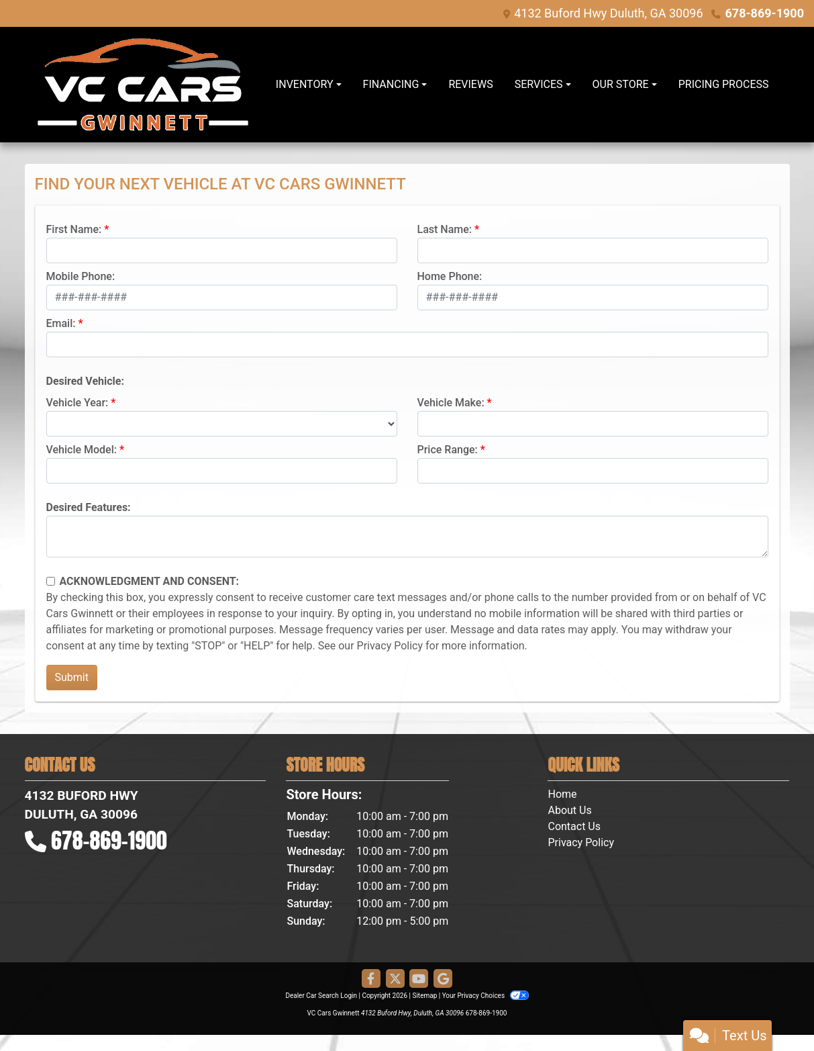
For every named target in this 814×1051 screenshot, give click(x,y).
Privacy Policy (390, 645)
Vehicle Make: (451, 402)
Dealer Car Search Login (321, 995)
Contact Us (574, 826)
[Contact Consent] (50, 581)
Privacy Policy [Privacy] (581, 842)
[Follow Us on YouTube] (418, 979)
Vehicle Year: (77, 402)
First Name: (74, 229)
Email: (61, 323)
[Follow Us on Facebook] (371, 979)
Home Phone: (449, 276)
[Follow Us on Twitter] (395, 979)
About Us (569, 810)
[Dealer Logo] (143, 85)
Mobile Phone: (80, 276)
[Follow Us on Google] (443, 979)
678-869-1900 (764, 13)
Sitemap (424, 995)
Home (562, 794)
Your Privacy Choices (485, 995)
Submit (72, 677)
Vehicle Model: (81, 449)
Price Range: (447, 449)
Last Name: (444, 229)
